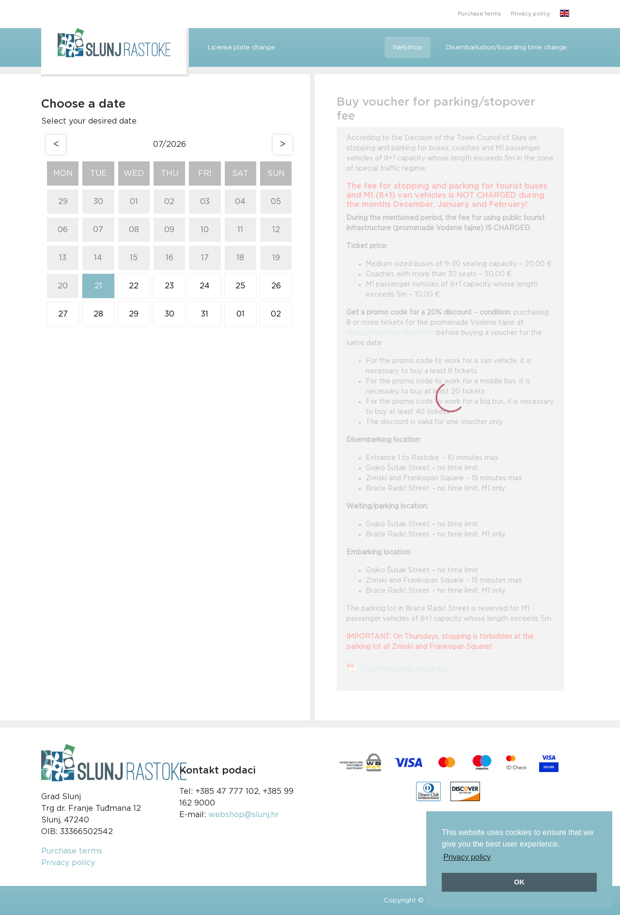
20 (63, 286)
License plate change (241, 47)
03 (205, 201)
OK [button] (519, 882)
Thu (169, 173)
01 (134, 201)
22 (134, 286)
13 (62, 258)
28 (98, 314)
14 (98, 258)
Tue (98, 173)
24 (205, 286)
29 (63, 201)
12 (276, 230)
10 (205, 230)
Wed (134, 173)
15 (134, 258)
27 (63, 314)
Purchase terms (479, 13)
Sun (276, 173)
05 (276, 201)
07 (98, 230)
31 (204, 314)
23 (169, 286)
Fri (205, 173)
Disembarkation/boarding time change (507, 47)
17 (205, 258)
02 (169, 201)
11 (240, 230)
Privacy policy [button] (467, 857)
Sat (240, 173)
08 (134, 230)
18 (240, 258)
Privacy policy (530, 13)
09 (169, 230)
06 (63, 230)
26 (276, 286)
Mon (63, 173)
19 (276, 258)
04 (240, 201)
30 (98, 201)
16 (169, 258)
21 (98, 286)
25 (240, 286)
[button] (564, 14)
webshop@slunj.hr (243, 815)
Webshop (407, 47)
